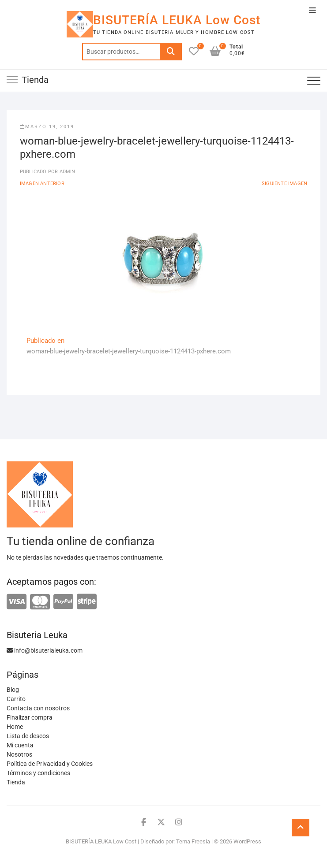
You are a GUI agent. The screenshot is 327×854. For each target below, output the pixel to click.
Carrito (16, 698)
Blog (13, 689)
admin (66, 172)
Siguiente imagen (284, 183)
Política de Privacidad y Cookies (50, 763)
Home (15, 726)
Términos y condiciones (38, 772)
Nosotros (19, 754)
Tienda (16, 782)
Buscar (171, 51)
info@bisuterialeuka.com (45, 650)
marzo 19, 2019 (47, 127)
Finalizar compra (30, 717)
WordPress (247, 841)
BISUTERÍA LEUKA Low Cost (176, 20)
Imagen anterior (42, 183)
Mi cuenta (20, 745)
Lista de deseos (28, 735)
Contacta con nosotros (38, 708)
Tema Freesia (193, 841)
